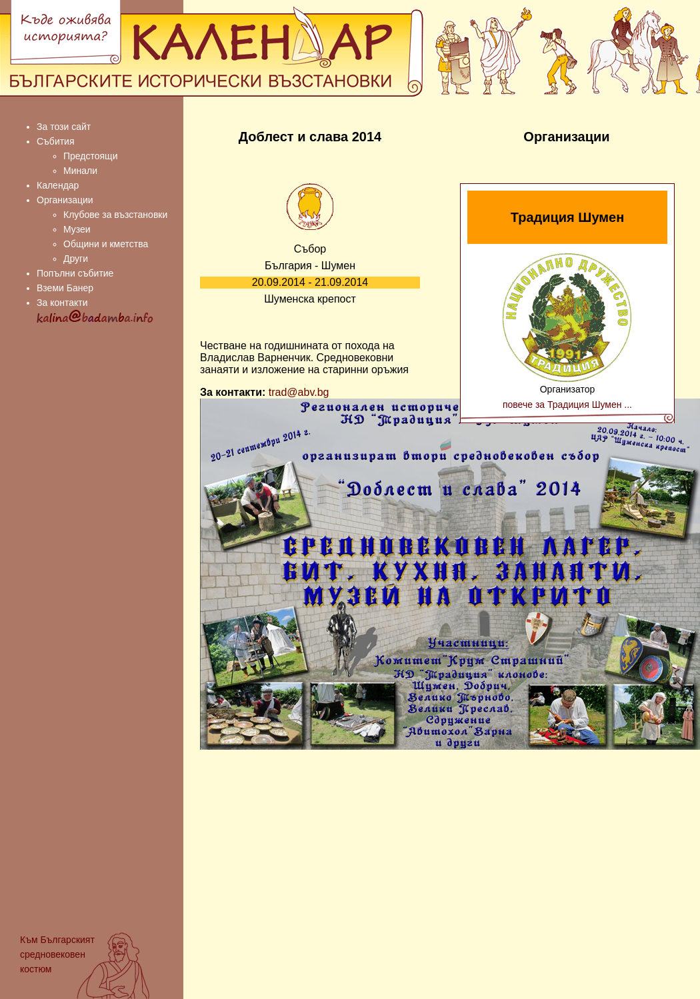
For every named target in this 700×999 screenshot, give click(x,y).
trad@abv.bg (299, 392)
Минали (80, 170)
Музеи (77, 229)
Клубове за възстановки (115, 214)
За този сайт (64, 126)
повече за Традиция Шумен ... (567, 404)
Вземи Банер (65, 288)
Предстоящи (90, 156)
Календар (58, 185)
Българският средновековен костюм (57, 954)
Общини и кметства (105, 244)
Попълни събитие (75, 273)
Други (75, 258)
